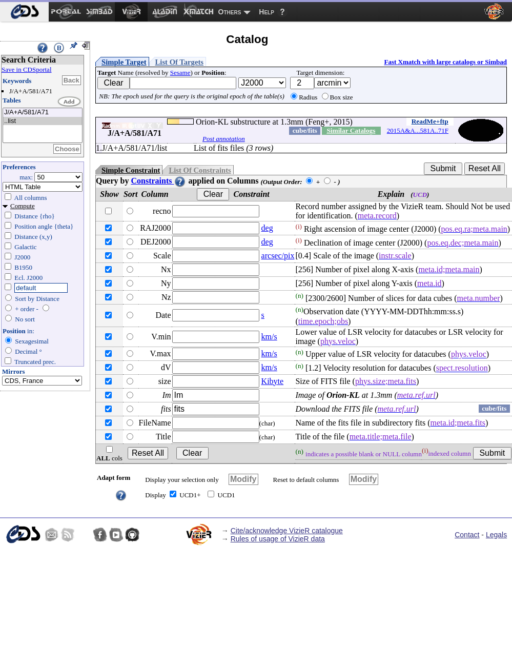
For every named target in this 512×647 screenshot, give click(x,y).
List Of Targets (179, 62)
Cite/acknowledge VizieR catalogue (287, 531)
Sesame (180, 72)
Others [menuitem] (229, 12)
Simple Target (124, 62)
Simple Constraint (130, 170)
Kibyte (272, 381)
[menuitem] (24, 12)
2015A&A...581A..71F (417, 130)
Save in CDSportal (27, 69)
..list (42, 121)
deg (267, 228)
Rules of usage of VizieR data (278, 539)
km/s (269, 336)
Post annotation (223, 139)
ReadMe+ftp (430, 121)
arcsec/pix (278, 255)
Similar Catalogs (350, 130)
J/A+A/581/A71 (42, 112)
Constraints (158, 180)
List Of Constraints (200, 170)
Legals (496, 535)
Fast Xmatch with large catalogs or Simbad (445, 62)
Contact (467, 535)
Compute (22, 206)
